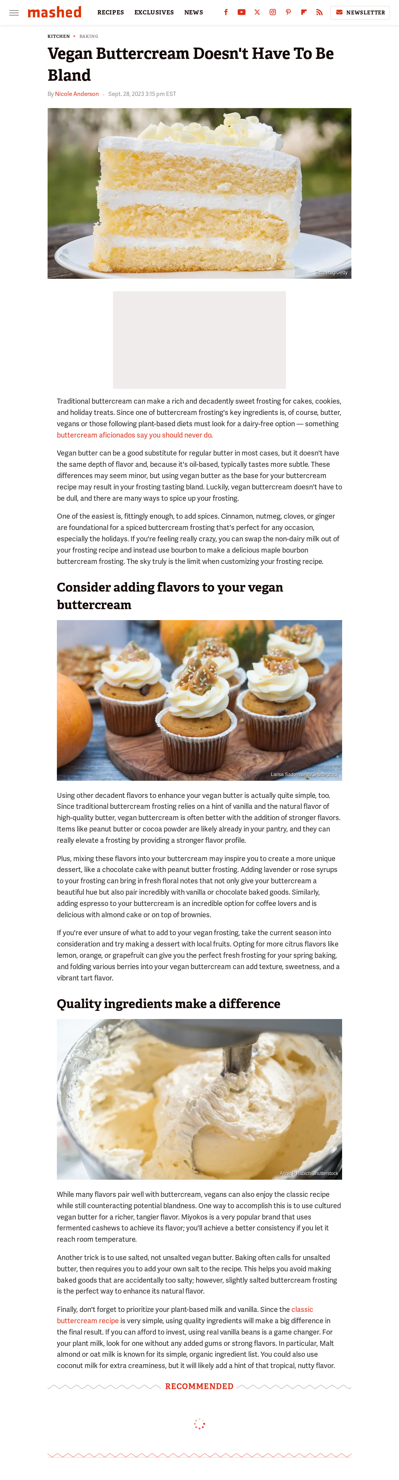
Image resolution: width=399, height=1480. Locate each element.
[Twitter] (257, 13)
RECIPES (110, 12)
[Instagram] (272, 13)
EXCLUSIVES (154, 12)
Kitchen (59, 36)
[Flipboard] (304, 13)
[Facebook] (226, 13)
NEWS (193, 12)
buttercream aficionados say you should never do (134, 435)
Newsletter (360, 12)
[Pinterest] (288, 13)
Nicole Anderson (77, 94)
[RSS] (319, 13)
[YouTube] (241, 13)
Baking (89, 36)
